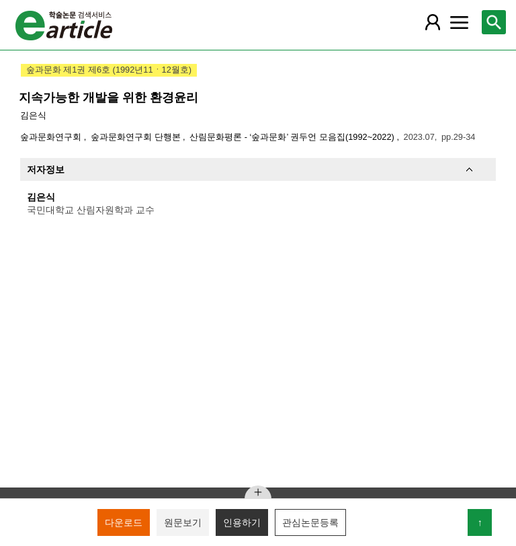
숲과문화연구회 (52, 137)
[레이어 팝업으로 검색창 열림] (494, 22)
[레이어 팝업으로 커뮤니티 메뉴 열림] (459, 22)
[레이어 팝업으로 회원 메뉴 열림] (432, 22)
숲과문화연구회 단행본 (137, 137)
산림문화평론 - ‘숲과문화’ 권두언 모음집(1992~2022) (292, 137)
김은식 (33, 115)
